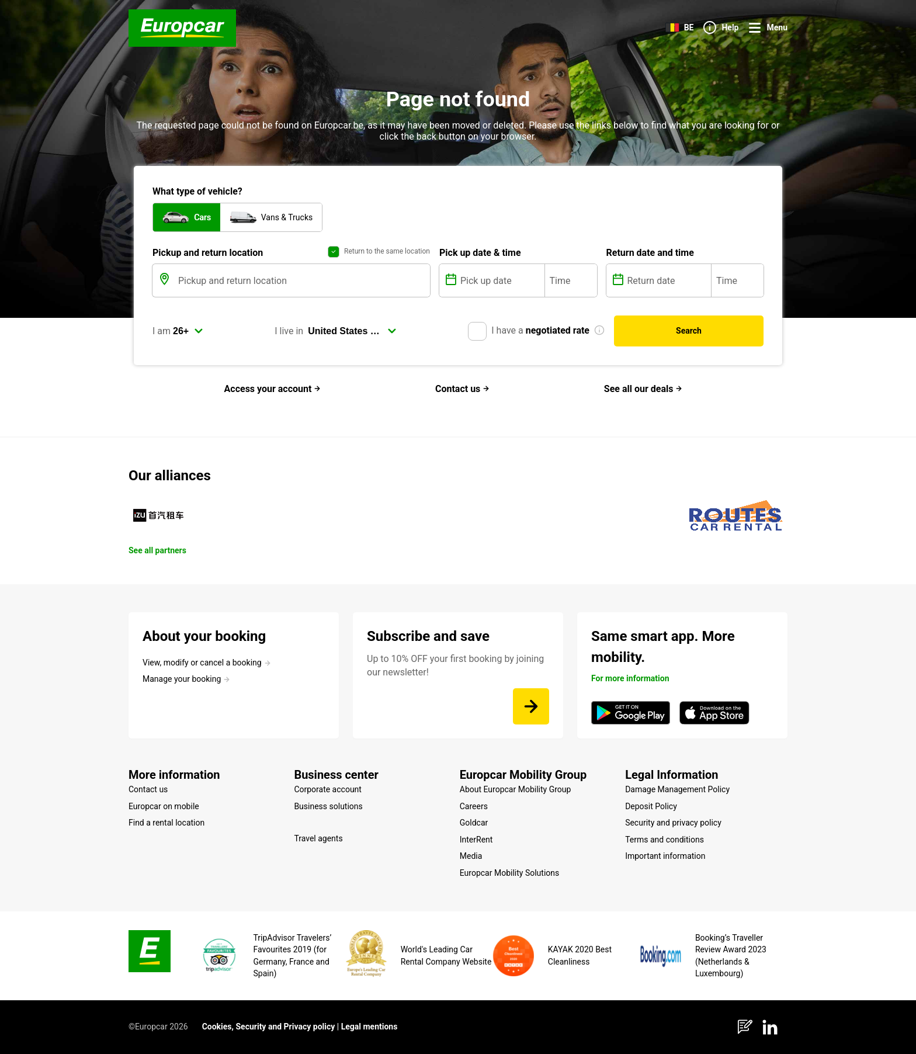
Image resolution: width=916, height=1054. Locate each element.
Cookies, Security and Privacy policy (268, 1026)
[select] (188, 331)
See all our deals (643, 388)
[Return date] (668, 280)
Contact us (462, 388)
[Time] (571, 280)
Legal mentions (369, 1026)
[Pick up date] (501, 280)
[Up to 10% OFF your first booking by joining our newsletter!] (531, 706)
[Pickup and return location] (303, 280)
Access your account (272, 388)
